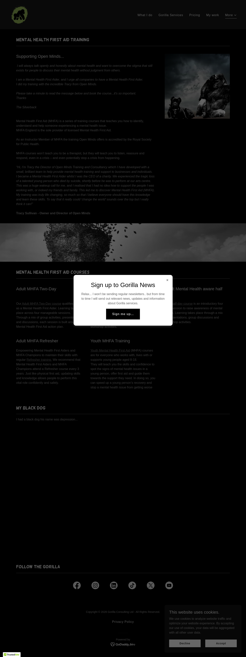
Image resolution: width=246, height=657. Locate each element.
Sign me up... (123, 314)
